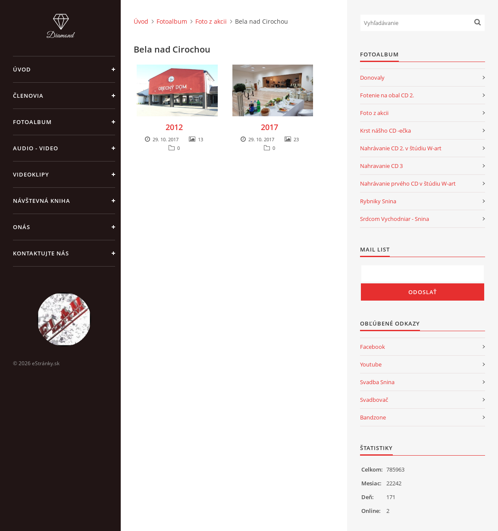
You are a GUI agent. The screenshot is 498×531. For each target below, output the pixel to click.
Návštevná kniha (41, 201)
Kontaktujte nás (41, 253)
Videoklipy (31, 174)
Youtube (371, 364)
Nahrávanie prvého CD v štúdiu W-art (408, 183)
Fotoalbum (32, 122)
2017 (269, 127)
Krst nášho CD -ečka (385, 130)
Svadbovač (374, 400)
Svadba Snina (377, 382)
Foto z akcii (211, 21)
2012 (174, 127)
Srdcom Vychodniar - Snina (394, 219)
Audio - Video (35, 148)
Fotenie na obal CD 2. (387, 95)
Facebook (372, 347)
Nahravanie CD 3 (381, 166)
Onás (21, 227)
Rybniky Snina (378, 201)
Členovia (28, 95)
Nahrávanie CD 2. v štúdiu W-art (401, 148)
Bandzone (373, 417)
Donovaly (372, 77)
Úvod (22, 69)
